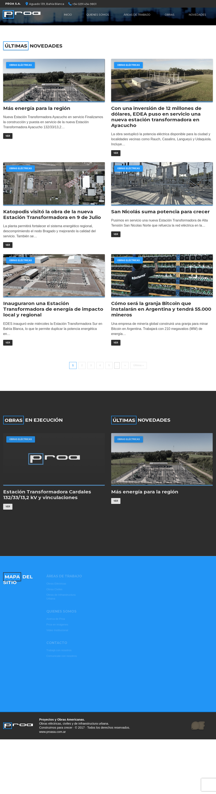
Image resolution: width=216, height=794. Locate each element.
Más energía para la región (36, 112)
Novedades (197, 16)
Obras (170, 16)
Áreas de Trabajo (137, 16)
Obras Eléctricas (22, 65)
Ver (8, 140)
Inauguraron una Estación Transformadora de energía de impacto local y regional (53, 323)
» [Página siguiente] (125, 380)
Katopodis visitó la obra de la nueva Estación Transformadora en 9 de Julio (52, 224)
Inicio (68, 16)
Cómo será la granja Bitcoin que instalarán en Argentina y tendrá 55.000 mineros (161, 323)
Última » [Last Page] (138, 380)
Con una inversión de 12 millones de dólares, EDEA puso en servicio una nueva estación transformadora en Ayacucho (156, 120)
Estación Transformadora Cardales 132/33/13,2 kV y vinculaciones (47, 515)
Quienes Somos (97, 16)
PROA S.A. (13, 3)
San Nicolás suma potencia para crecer (160, 221)
